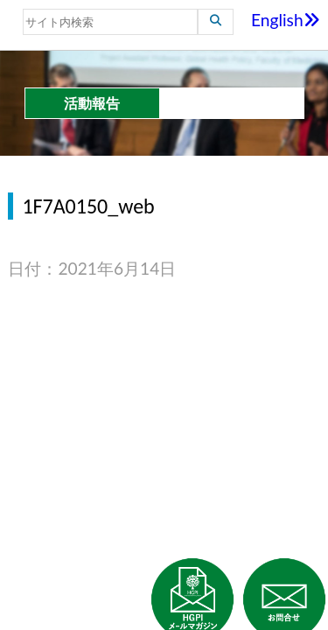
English (285, 20)
